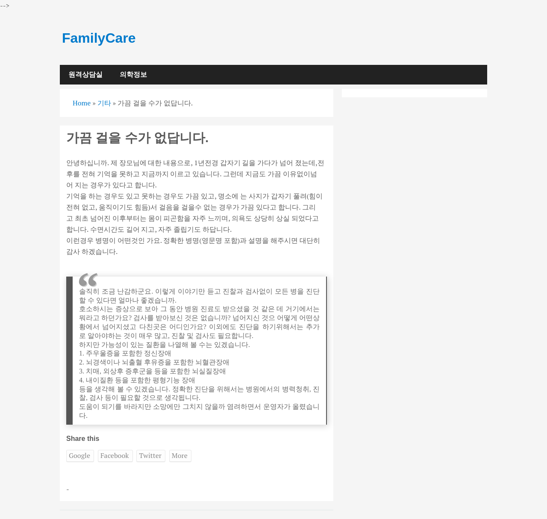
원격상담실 (85, 74)
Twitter (150, 455)
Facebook (114, 455)
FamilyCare (99, 38)
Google (79, 455)
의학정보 (133, 74)
